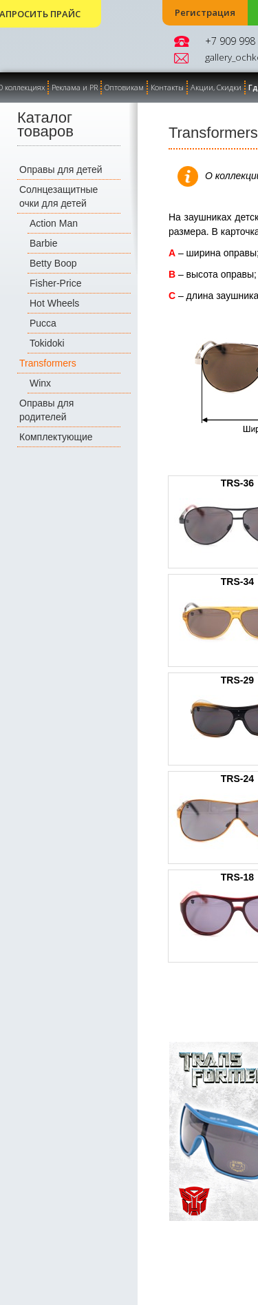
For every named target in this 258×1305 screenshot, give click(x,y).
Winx (40, 383)
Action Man (54, 223)
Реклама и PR (75, 87)
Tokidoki (47, 343)
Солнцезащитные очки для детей (58, 196)
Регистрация (205, 13)
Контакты (167, 87)
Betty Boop (53, 263)
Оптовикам (124, 87)
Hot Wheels (54, 303)
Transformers (47, 363)
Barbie (43, 243)
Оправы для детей (61, 169)
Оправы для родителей (46, 410)
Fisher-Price (55, 283)
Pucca (43, 323)
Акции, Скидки (216, 87)
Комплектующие (56, 436)
